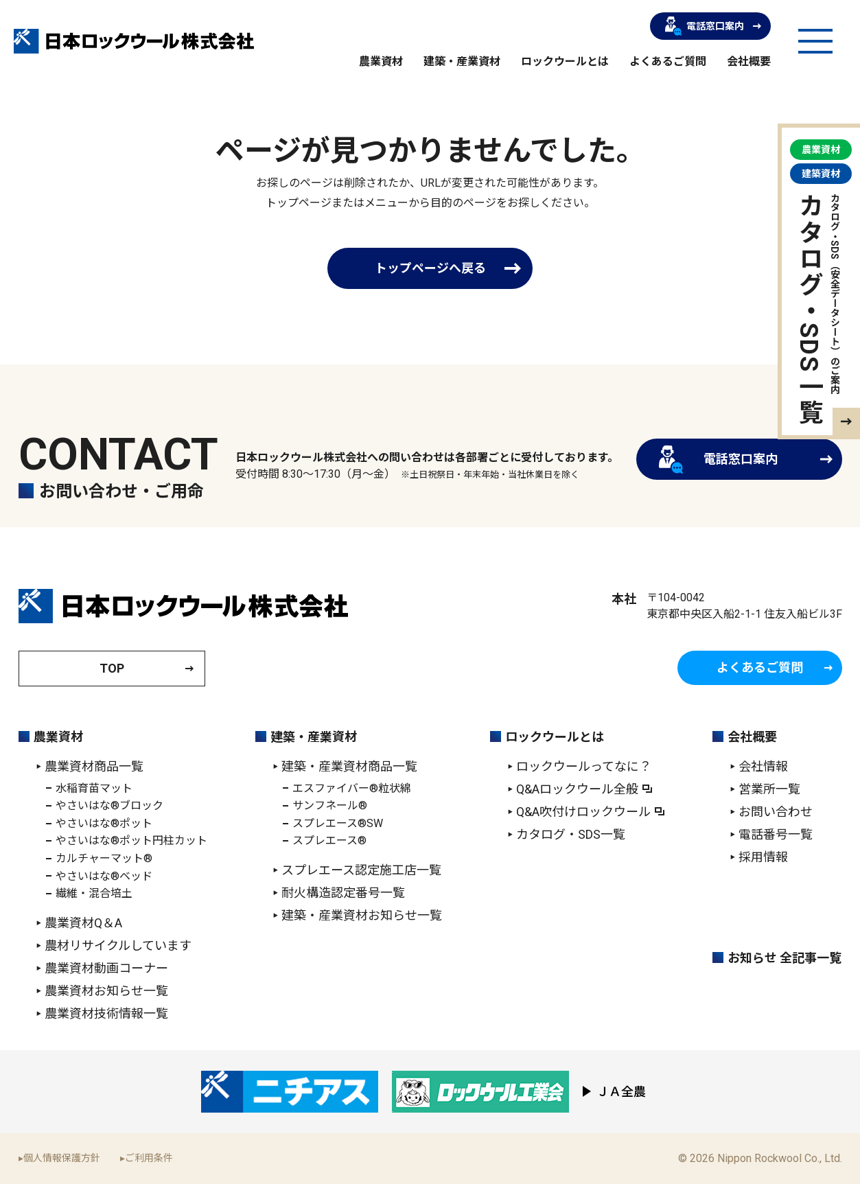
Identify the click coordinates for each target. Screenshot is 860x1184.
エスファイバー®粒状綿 (351, 788)
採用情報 (763, 857)
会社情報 (763, 766)
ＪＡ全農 (621, 1091)
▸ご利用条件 (146, 1157)
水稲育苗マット (94, 788)
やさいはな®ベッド (104, 876)
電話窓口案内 (704, 26)
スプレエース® (329, 840)
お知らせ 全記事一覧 (784, 958)
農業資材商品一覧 (94, 766)
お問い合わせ (776, 811)
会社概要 (749, 61)
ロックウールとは (565, 61)
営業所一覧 (769, 789)
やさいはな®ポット (104, 823)
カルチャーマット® (104, 858)
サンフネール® (329, 805)
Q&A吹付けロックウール (583, 811)
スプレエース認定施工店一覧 (361, 870)
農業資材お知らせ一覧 (106, 991)
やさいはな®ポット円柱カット (131, 840)
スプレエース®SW (337, 823)
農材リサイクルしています (118, 945)
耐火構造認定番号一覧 (343, 892)
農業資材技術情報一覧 (106, 1013)
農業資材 (381, 61)
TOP (112, 668)
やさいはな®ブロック (109, 805)
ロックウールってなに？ (583, 766)
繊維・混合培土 (94, 893)
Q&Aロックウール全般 (577, 789)
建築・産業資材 (461, 61)
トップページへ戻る (430, 268)
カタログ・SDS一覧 (570, 834)
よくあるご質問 (667, 61)
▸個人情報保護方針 (59, 1157)
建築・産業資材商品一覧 (349, 766)
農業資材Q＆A (83, 923)
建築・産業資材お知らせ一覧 (361, 915)
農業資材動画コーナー (106, 968)
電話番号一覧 (776, 834)
